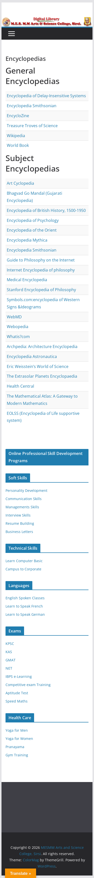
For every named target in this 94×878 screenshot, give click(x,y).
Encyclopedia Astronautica (32, 356)
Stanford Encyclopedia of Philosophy (41, 289)
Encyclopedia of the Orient (32, 230)
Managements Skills (22, 507)
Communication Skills (24, 498)
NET (9, 668)
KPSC (10, 643)
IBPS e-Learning (19, 676)
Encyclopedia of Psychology (33, 220)
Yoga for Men (17, 730)
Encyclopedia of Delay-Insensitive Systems (46, 95)
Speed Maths (17, 701)
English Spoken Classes (25, 598)
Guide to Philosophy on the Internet (41, 260)
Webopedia (17, 326)
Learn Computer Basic (24, 560)
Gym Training (17, 755)
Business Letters (19, 531)
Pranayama (15, 746)
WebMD (14, 317)
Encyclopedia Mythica (27, 240)
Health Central (20, 386)
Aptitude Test (17, 693)
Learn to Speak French (24, 606)
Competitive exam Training (28, 684)
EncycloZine (18, 115)
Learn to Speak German (25, 614)
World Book (18, 145)
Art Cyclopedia (20, 183)
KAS (9, 651)
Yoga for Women (19, 738)
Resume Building (20, 523)
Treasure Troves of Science (32, 125)
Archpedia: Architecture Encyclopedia (42, 346)
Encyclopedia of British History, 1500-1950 (46, 210)
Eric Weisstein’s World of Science (37, 366)
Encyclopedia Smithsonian (31, 105)
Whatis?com (18, 336)
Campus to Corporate (23, 569)
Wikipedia (16, 135)
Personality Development (26, 490)
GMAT (11, 660)
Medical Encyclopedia (27, 279)
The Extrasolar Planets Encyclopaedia (42, 376)
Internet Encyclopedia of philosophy (41, 270)
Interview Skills (18, 515)
